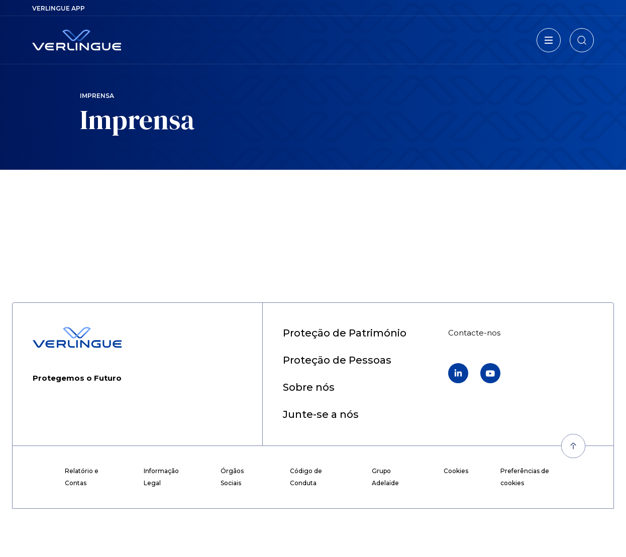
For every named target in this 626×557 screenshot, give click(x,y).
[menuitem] (58, 8)
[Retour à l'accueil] (76, 40)
